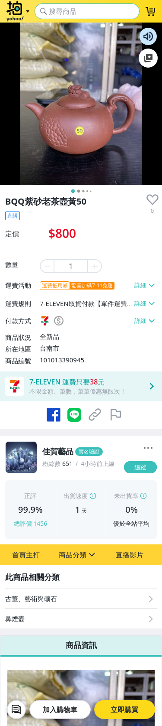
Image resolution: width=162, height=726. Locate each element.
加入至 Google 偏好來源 (148, 58)
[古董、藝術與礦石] (81, 599)
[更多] (148, 448)
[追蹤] (140, 467)
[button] (26, 554)
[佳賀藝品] (80, 451)
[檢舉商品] (116, 415)
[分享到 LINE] (74, 415)
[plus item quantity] (95, 266)
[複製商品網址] (95, 415)
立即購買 (124, 709)
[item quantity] (71, 266)
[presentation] (152, 199)
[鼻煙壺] (81, 618)
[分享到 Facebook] (53, 415)
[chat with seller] (16, 709)
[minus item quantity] (47, 266)
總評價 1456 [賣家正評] (31, 523)
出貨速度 (76, 496)
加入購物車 (60, 709)
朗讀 (148, 36)
